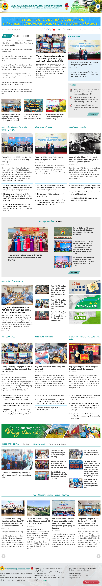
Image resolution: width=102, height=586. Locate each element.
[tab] (7, 36)
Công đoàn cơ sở (8, 337)
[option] (51, 21)
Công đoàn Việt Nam (43, 127)
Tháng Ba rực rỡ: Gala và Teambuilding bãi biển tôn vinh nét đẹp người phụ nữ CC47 (17, 404)
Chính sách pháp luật (44, 337)
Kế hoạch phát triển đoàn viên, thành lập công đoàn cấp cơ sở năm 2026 (86, 107)
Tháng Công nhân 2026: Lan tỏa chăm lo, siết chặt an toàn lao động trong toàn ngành (16, 159)
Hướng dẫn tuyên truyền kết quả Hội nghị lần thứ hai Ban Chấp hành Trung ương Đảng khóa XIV (86, 92)
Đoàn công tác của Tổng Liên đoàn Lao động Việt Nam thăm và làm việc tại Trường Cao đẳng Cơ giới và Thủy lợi (16, 67)
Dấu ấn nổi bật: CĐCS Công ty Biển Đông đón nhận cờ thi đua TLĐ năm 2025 (16, 83)
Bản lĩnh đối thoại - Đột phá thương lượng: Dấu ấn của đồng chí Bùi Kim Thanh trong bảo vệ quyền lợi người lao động (63, 523)
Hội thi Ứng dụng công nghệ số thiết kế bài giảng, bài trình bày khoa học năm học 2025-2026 (85, 397)
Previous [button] (3, 556)
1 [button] (60, 37)
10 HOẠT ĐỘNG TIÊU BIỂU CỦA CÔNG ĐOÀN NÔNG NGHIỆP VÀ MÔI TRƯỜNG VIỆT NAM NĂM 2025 (84, 74)
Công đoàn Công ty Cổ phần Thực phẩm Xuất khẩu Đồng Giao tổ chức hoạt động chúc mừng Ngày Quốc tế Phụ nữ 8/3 (17, 412)
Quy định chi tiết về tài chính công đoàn (50, 395)
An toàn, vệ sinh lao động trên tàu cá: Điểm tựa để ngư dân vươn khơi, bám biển (16, 474)
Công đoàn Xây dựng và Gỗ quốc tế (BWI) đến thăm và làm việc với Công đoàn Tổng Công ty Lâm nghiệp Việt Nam (17, 43)
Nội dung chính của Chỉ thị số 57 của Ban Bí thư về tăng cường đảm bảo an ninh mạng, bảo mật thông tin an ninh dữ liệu (51, 401)
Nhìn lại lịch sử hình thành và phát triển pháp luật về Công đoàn (84, 199)
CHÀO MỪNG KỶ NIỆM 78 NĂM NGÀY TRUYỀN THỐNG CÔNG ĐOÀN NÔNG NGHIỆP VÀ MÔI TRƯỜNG (25, 257)
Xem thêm (93, 114)
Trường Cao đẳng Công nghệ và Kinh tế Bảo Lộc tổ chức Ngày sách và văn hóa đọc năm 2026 (16, 58)
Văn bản (73, 85)
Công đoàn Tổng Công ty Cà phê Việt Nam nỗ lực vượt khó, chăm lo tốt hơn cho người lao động (16, 91)
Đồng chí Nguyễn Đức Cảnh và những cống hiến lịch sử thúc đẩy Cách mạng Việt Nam (85, 187)
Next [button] (99, 556)
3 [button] (64, 37)
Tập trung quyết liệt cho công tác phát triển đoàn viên (50, 195)
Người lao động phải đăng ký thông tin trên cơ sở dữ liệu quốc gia (86, 193)
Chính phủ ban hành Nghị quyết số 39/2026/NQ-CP (48, 409)
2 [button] (62, 37)
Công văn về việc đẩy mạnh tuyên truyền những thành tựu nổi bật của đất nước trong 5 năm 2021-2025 (86, 99)
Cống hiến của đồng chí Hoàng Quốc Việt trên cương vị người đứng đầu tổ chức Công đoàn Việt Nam (83, 159)
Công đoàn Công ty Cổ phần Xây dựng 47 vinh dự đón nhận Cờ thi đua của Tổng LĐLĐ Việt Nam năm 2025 (89, 522)
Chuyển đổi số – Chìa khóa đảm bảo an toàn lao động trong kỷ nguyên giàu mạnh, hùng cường (85, 416)
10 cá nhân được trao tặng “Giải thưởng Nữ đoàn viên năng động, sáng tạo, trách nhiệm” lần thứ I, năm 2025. (51, 202)
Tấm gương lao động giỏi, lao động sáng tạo (51, 495)
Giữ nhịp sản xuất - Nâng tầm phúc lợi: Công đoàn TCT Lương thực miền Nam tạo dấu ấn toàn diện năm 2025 (16, 76)
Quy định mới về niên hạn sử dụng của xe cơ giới (50, 367)
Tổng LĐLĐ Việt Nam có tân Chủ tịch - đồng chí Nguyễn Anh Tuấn (84, 63)
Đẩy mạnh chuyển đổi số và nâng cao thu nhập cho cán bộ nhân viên (83, 367)
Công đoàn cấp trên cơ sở (12, 282)
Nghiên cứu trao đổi (77, 127)
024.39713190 (10, 581)
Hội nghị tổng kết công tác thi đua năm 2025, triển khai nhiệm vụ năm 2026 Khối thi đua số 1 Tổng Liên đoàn (51, 188)
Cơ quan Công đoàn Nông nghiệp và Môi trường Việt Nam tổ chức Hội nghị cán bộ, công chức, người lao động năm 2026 (17, 188)
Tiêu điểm (74, 36)
